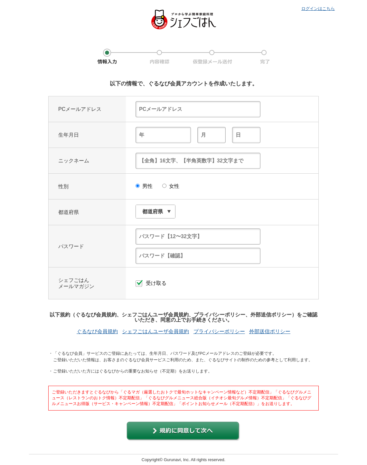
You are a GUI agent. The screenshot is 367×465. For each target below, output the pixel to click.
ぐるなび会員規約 (97, 331)
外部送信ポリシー (269, 331)
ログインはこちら (318, 8)
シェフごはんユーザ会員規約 (155, 331)
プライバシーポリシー (219, 331)
